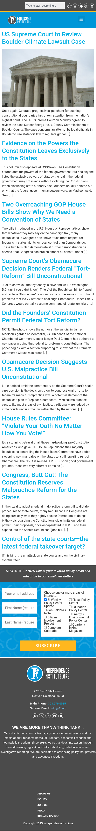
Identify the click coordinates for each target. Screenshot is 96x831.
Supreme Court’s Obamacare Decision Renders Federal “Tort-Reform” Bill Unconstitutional (46, 268)
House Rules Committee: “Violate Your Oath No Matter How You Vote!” (42, 426)
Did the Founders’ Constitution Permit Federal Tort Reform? (44, 316)
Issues (42, 799)
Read (41, 811)
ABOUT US (44, 794)
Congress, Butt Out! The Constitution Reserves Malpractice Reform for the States (39, 486)
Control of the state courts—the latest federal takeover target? (45, 542)
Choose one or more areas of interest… (64, 594)
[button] (81, 19)
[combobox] (45, 5)
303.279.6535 (57, 703)
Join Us (43, 805)
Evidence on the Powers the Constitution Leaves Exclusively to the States (45, 150)
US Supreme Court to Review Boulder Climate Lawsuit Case (43, 37)
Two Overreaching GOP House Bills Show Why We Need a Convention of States (44, 212)
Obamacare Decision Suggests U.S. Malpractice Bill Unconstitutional (44, 369)
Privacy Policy (48, 816)
